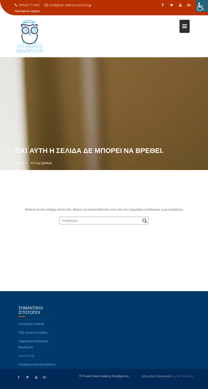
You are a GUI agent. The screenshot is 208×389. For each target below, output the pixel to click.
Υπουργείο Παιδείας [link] (32, 328)
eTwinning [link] (26, 360)
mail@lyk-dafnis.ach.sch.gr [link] (68, 5)
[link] (202, 6)
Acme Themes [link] (182, 376)
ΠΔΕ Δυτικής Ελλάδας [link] (33, 337)
